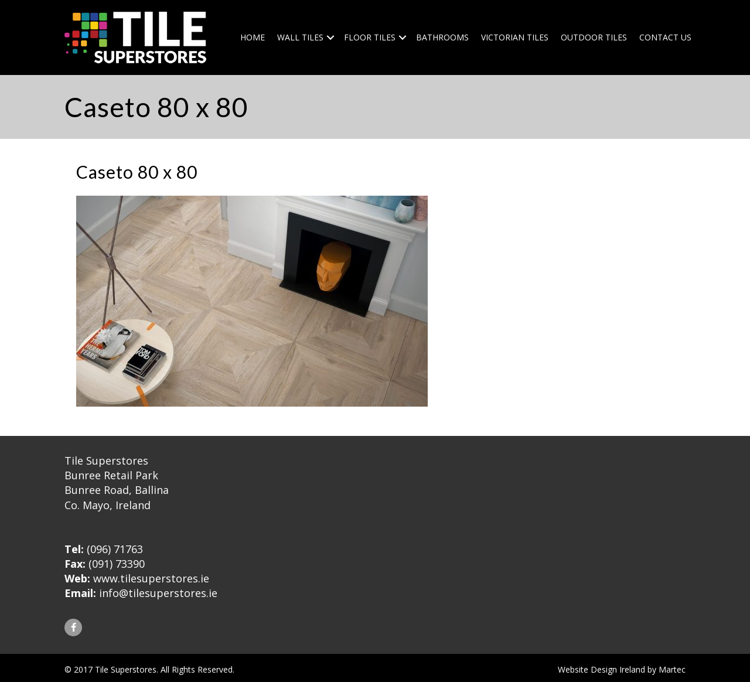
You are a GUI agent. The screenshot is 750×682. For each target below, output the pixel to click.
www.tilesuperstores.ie (151, 578)
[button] (73, 627)
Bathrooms (442, 37)
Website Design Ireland (601, 669)
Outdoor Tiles (594, 37)
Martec (672, 669)
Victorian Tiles (514, 37)
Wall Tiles (300, 37)
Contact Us (665, 37)
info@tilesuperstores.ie (158, 593)
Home (252, 37)
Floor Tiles (370, 37)
